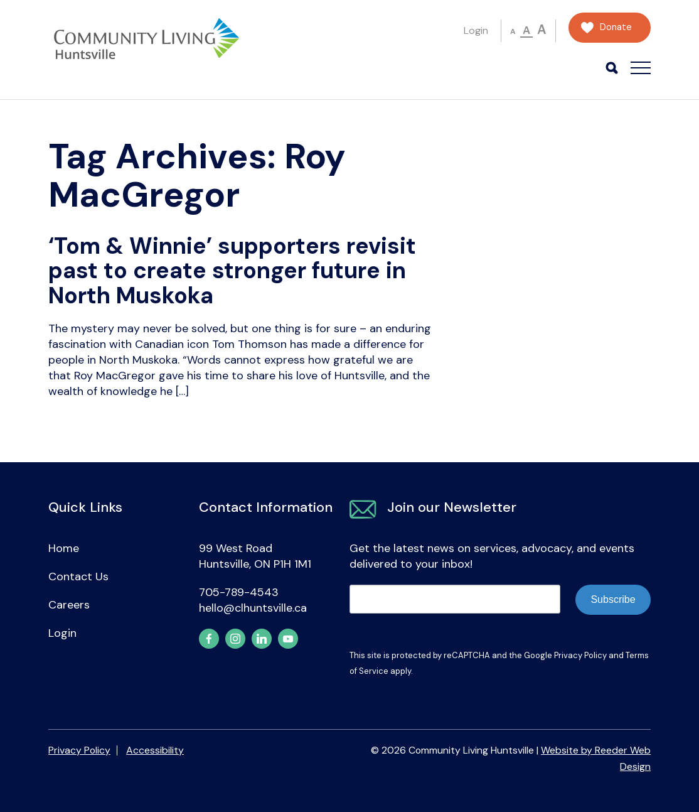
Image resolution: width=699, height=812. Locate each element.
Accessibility (155, 750)
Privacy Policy (580, 655)
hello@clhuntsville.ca (253, 607)
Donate (616, 27)
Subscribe (612, 599)
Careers (69, 604)
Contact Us (78, 576)
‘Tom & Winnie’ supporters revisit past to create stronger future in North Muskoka (232, 270)
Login (476, 30)
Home (63, 548)
